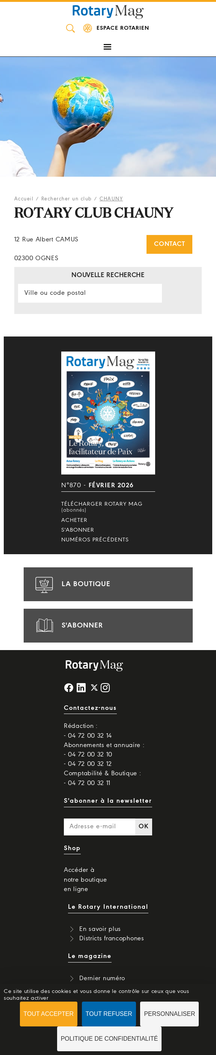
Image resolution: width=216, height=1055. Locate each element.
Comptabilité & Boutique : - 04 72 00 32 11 (102, 778)
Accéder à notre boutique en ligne (85, 880)
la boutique (71, 584)
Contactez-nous (90, 708)
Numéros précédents (95, 540)
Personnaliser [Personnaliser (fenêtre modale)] (169, 1014)
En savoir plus (100, 929)
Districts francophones (111, 938)
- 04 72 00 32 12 (88, 764)
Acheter (74, 520)
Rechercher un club (66, 199)
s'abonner (68, 625)
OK (143, 826)
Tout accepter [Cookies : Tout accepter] (49, 1014)
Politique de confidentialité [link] (109, 1038)
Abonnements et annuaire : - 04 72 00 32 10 (104, 750)
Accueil (24, 199)
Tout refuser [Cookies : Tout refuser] (109, 1014)
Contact (169, 244)
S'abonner (77, 530)
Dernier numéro (102, 978)
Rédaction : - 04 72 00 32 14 (88, 731)
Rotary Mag (108, 11)
